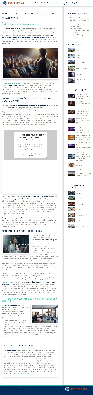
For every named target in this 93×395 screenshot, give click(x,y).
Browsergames (53, 3)
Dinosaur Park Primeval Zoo (77, 56)
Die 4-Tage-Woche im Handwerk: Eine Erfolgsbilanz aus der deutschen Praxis (79, 112)
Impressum (5, 389)
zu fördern (49, 261)
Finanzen (75, 198)
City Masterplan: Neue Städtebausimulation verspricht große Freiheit (79, 173)
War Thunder (76, 62)
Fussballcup (76, 74)
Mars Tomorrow (77, 68)
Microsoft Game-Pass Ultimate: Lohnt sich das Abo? (79, 96)
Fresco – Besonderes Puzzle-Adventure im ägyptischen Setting (79, 137)
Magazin (64, 3)
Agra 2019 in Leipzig (22, 374)
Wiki (43, 3)
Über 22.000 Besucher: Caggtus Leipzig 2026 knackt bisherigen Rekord (78, 129)
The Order (75, 165)
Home (37, 3)
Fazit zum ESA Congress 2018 (79, 35)
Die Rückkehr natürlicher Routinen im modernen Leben (79, 104)
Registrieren (77, 3)
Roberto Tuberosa (8, 282)
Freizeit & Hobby (77, 215)
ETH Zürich (15, 116)
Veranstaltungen (78, 226)
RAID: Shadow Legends (76, 80)
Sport (74, 209)
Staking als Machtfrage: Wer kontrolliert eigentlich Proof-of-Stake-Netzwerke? (79, 156)
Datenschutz (11, 389)
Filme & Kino (76, 204)
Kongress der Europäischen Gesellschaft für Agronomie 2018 (79, 20)
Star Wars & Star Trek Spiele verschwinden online (79, 120)
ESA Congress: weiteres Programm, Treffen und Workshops (81, 30)
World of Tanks (77, 50)
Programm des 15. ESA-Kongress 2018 (78, 25)
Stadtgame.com (26, 389)
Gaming (75, 193)
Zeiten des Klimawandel (12, 83)
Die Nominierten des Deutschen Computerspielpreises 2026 (79, 146)
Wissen (74, 220)
